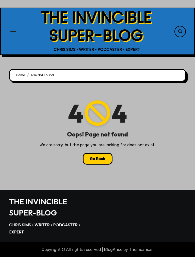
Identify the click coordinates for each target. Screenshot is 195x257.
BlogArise (113, 249)
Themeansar (141, 249)
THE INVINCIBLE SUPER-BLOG (96, 26)
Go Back (97, 158)
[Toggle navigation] (13, 31)
